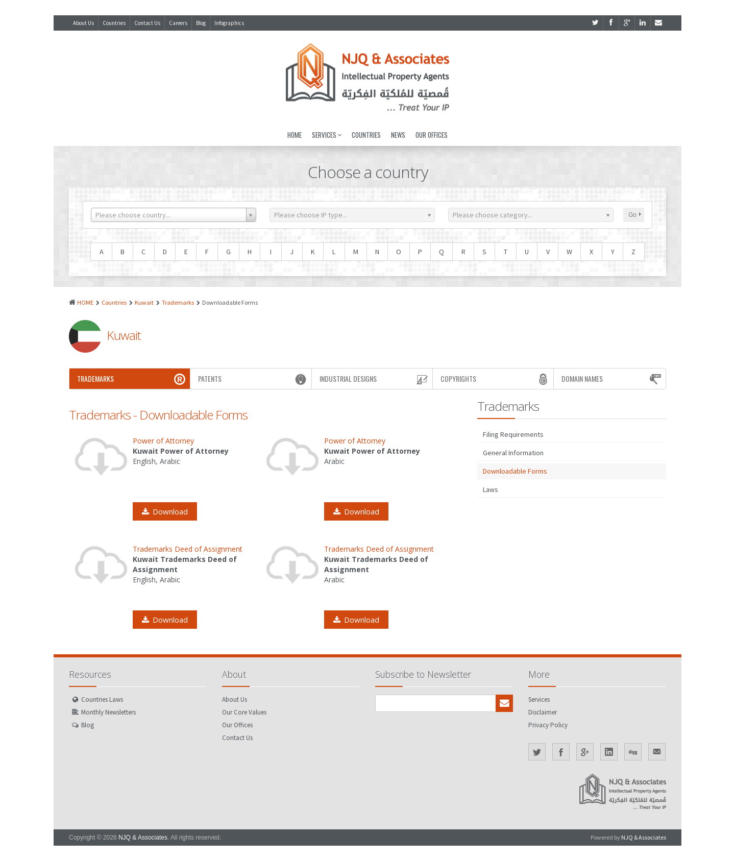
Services (326, 135)
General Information (513, 452)
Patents (253, 379)
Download (165, 511)
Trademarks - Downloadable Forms (158, 414)
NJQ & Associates (142, 837)
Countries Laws (102, 699)
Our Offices (431, 135)
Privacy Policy (548, 725)
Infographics (229, 23)
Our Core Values (244, 712)
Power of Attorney (163, 441)
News (398, 135)
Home (294, 135)
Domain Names (612, 379)
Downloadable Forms (515, 471)
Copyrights (495, 379)
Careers (178, 23)
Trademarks (178, 302)
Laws (490, 489)
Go (634, 214)
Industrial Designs (375, 379)
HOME (85, 302)
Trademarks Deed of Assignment (187, 549)
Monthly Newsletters (108, 712)
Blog (201, 23)
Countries (114, 23)
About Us (83, 23)
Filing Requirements (513, 434)
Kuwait (144, 302)
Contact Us (147, 23)
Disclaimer (542, 712)
